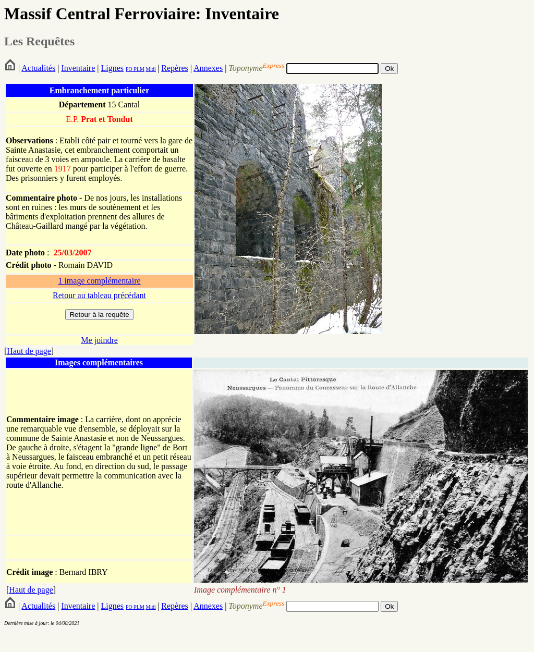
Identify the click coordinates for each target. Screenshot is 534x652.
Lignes (112, 68)
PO (129, 69)
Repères (174, 68)
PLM (138, 69)
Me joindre (99, 340)
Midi (150, 69)
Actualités (38, 68)
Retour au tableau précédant (99, 295)
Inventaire (78, 68)
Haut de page (29, 351)
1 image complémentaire (99, 280)
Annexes (208, 68)
